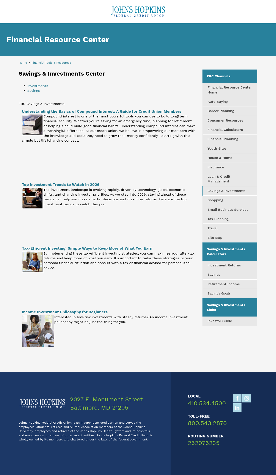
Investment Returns (224, 265)
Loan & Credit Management (218, 178)
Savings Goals (219, 293)
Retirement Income (223, 284)
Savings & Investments (226, 191)
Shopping (215, 200)
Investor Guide (219, 321)
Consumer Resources (225, 120)
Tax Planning (218, 219)
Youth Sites (217, 148)
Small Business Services (227, 209)
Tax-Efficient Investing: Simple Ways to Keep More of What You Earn (87, 248)
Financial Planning (222, 139)
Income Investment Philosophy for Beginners (65, 312)
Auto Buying (217, 102)
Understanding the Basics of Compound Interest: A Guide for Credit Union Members (102, 111)
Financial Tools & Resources (51, 62)
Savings (33, 91)
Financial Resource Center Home (229, 89)
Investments (37, 86)
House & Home (219, 158)
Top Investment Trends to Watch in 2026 (60, 184)
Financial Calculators (225, 130)
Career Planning (220, 111)
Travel (212, 228)
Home (23, 62)
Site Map (214, 238)
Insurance (215, 167)
